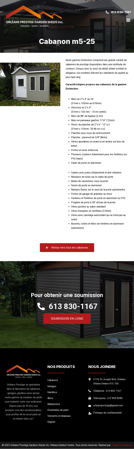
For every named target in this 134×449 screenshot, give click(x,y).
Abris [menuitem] (50, 398)
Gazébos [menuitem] (52, 392)
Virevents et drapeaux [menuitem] (59, 415)
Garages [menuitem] (51, 386)
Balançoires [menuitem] (53, 404)
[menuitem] (66, 422)
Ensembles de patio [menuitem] (58, 410)
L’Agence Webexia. (122, 445)
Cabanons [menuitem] (52, 380)
